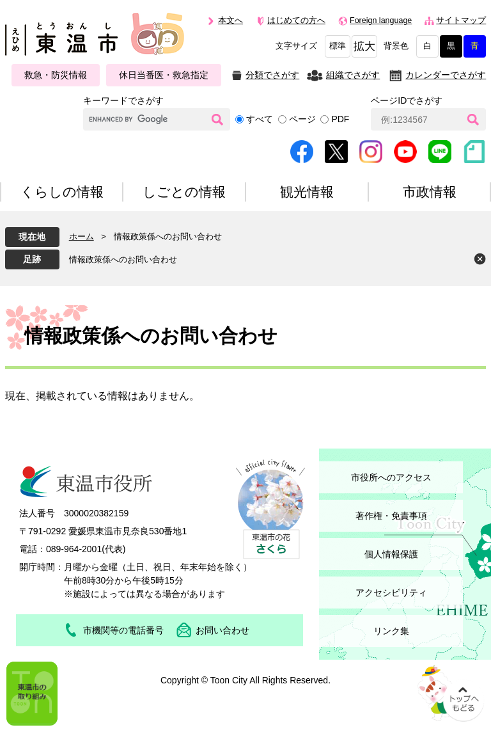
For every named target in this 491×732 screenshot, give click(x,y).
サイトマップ (461, 20)
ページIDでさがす (406, 100)
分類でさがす (272, 75)
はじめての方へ (296, 20)
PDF (340, 119)
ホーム (81, 236)
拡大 (364, 46)
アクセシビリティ (391, 592)
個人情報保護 (391, 554)
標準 (337, 46)
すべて (259, 119)
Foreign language (381, 20)
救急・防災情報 (55, 75)
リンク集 (391, 631)
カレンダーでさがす (445, 75)
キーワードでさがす (123, 100)
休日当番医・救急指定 (163, 75)
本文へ (230, 20)
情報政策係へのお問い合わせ (123, 259)
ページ (302, 119)
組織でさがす (353, 75)
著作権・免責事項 (391, 516)
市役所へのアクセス (391, 477)
